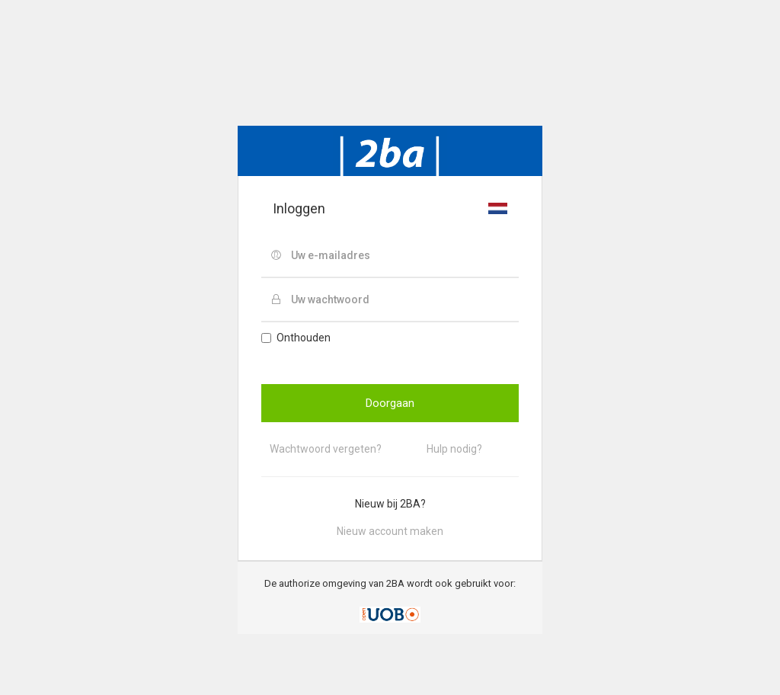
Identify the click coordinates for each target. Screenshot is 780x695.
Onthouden (296, 337)
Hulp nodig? (454, 449)
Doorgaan (390, 403)
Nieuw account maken (390, 531)
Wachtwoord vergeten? (326, 449)
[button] (498, 208)
